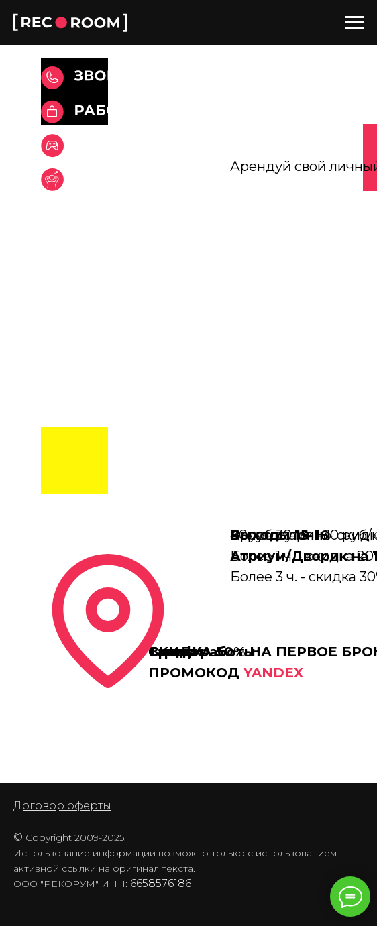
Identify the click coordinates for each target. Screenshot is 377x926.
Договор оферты (62, 805)
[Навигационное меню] (354, 23)
